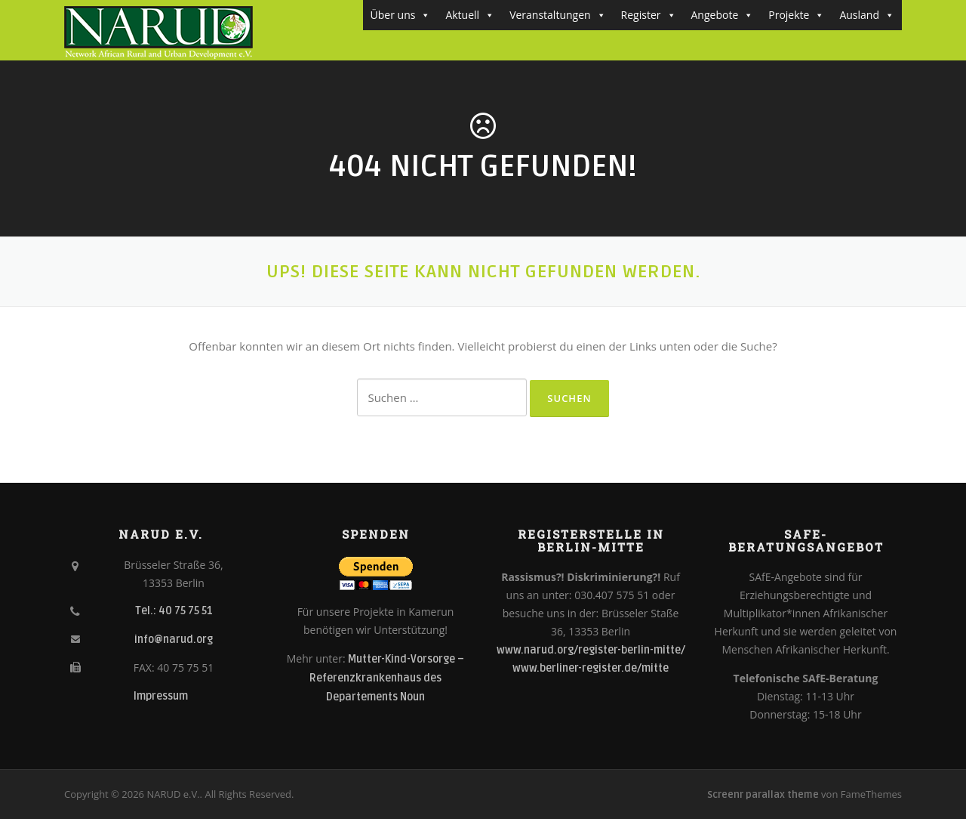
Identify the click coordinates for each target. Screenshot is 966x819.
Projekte (796, 15)
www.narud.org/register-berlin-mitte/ (591, 650)
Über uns (401, 15)
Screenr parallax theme (763, 795)
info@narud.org (173, 639)
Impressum (161, 696)
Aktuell (469, 15)
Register (648, 15)
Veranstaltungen (557, 15)
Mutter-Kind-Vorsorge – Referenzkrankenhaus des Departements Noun (386, 678)
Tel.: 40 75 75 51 (174, 610)
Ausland (866, 15)
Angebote (722, 15)
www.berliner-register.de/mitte (590, 668)
